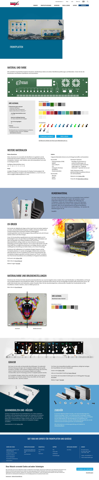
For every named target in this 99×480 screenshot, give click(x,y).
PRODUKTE (35, 5)
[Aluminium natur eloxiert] (63, 104)
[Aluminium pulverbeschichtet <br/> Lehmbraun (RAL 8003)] (71, 113)
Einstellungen (89, 472)
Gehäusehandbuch (59, 426)
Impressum (40, 453)
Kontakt (18, 263)
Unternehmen (41, 449)
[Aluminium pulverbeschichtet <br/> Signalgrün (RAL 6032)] (67, 113)
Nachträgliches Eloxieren (15, 132)
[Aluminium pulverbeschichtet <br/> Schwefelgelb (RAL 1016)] (40, 113)
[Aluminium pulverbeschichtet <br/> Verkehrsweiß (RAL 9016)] (44, 117)
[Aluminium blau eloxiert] (48, 104)
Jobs (72, 1)
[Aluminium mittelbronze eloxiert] (56, 104)
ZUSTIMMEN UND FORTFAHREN (84, 469)
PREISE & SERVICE (66, 5)
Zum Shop (69, 449)
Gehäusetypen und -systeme (33, 49)
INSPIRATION (56, 5)
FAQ (53, 449)
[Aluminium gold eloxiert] (40, 104)
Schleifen (26, 131)
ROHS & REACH (64, 136)
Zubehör (28, 52)
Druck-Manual (18, 261)
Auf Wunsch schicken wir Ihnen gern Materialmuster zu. (53, 140)
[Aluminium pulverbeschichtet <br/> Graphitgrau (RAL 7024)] (79, 113)
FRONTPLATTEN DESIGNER (46, 5)
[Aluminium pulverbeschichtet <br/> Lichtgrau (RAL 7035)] (86, 113)
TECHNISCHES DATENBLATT (47, 136)
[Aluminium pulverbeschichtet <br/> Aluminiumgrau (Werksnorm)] (83, 113)
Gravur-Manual (72, 373)
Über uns (78, 1)
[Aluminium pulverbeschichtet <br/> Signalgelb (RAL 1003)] (44, 113)
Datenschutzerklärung (17, 476)
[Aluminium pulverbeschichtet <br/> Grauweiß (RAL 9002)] (40, 117)
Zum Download (27, 454)
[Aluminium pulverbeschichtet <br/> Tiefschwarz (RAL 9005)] (75, 113)
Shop (67, 1)
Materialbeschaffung (83, 179)
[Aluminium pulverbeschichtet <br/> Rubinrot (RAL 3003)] (56, 113)
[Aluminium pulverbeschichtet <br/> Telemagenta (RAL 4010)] (48, 113)
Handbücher (55, 453)
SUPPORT (75, 5)
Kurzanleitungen (56, 455)
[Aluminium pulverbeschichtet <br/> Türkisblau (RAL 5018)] (63, 113)
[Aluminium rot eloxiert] (44, 104)
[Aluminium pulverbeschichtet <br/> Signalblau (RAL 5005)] (59, 113)
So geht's (54, 211)
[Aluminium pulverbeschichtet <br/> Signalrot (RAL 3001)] (52, 113)
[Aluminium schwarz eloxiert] (59, 104)
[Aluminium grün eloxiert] (52, 104)
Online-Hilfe (81, 176)
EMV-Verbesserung (30, 51)
